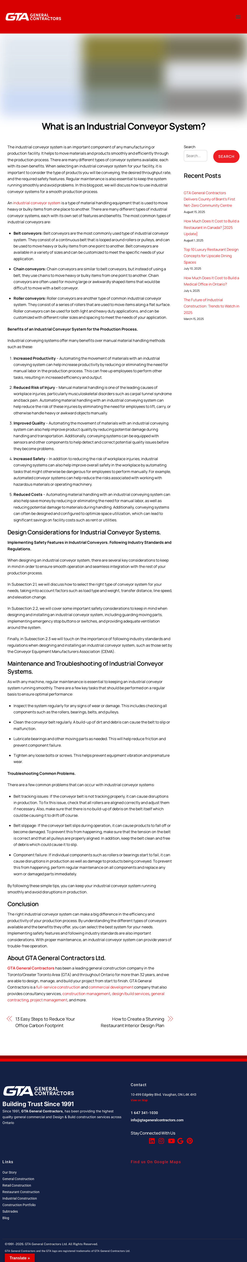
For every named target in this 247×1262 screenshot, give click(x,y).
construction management (86, 993)
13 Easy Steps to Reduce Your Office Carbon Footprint (45, 1022)
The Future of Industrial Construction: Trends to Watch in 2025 (211, 306)
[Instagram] (161, 1138)
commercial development (111, 987)
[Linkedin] (151, 1138)
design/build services (130, 993)
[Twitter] (142, 1138)
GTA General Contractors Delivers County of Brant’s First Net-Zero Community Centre (209, 199)
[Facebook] (132, 1138)
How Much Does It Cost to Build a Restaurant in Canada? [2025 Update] (211, 227)
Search (189, 146)
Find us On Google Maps (156, 1162)
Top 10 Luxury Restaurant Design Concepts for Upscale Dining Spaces (211, 256)
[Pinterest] (189, 1138)
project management (48, 1000)
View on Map (139, 1100)
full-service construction (58, 987)
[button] (238, 17)
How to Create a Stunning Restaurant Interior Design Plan (132, 1022)
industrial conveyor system (37, 203)
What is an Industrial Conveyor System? (124, 126)
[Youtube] (170, 1138)
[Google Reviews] (179, 1138)
